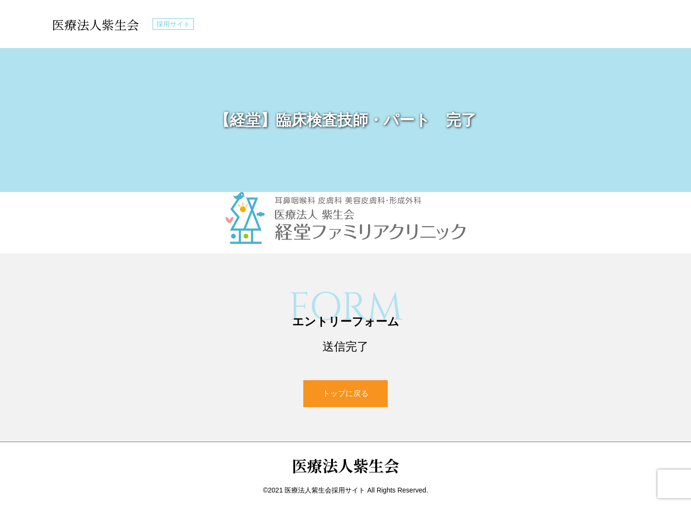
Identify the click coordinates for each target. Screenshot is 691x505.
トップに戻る (345, 393)
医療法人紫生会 (99, 24)
